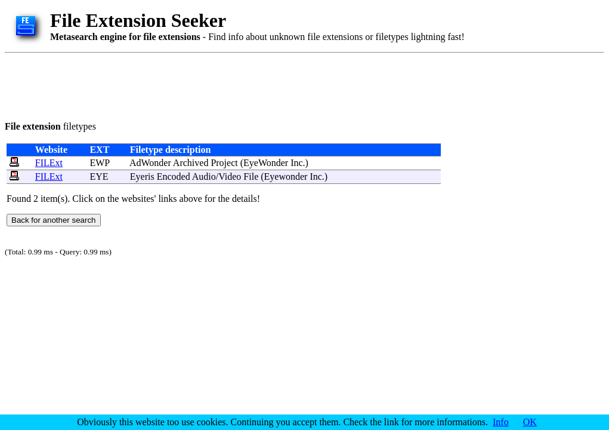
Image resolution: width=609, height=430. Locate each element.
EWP (99, 163)
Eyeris (142, 176)
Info (501, 422)
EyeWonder (265, 163)
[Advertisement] (222, 85)
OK (530, 422)
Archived (191, 163)
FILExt (49, 163)
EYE (98, 176)
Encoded (173, 176)
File (250, 176)
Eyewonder (286, 176)
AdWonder (150, 163)
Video (229, 176)
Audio (204, 176)
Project (224, 163)
